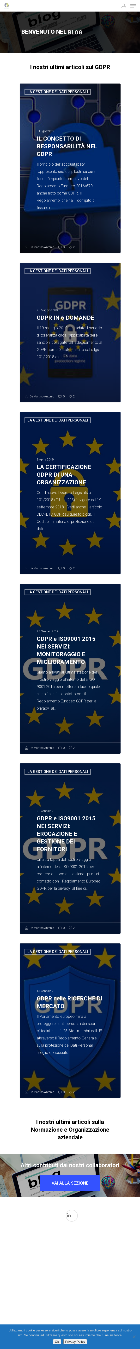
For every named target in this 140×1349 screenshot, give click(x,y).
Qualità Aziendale (88, 1312)
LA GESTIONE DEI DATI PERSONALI (57, 92)
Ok (57, 1341)
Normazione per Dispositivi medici (70, 1303)
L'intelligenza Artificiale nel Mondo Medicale (69, 1261)
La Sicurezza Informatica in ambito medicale (53, 1292)
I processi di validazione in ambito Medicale (34, 1251)
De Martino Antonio (39, 247)
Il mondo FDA (51, 1272)
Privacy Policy (75, 1341)
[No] (134, 1336)
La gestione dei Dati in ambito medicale (86, 1256)
